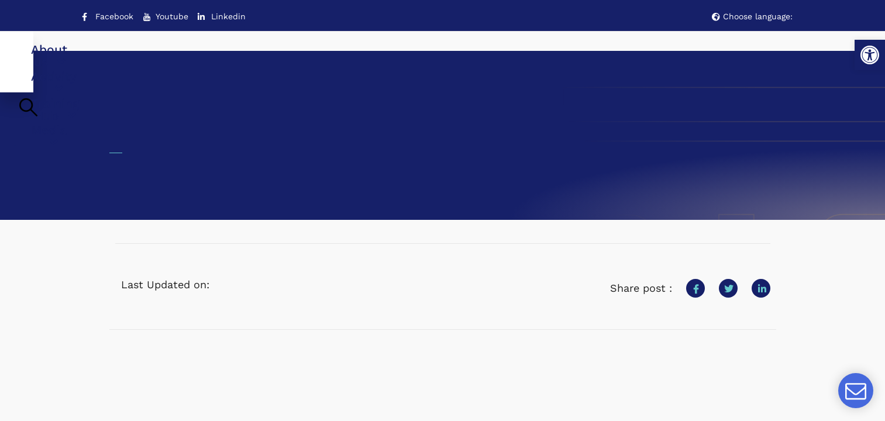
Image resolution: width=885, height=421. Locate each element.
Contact (717, 59)
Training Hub (479, 59)
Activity (373, 59)
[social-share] (695, 279)
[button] (870, 55)
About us (276, 59)
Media (582, 59)
